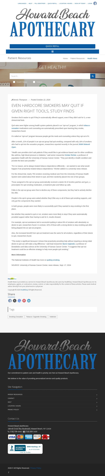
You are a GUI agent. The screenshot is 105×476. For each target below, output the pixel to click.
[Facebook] (95, 3)
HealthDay (24, 290)
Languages (22, 3)
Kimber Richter (70, 155)
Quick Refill (52, 3)
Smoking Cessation (16, 317)
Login (90, 3)
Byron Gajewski (69, 244)
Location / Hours (65, 3)
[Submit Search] (92, 76)
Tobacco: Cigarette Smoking (36, 317)
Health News (20, 82)
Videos (37, 82)
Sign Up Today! (80, 3)
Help (30, 3)
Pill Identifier (40, 3)
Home (65, 58)
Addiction (53, 317)
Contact (11, 398)
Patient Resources (77, 58)
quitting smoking (53, 260)
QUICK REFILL (52, 46)
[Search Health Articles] (50, 76)
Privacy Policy (13, 409)
